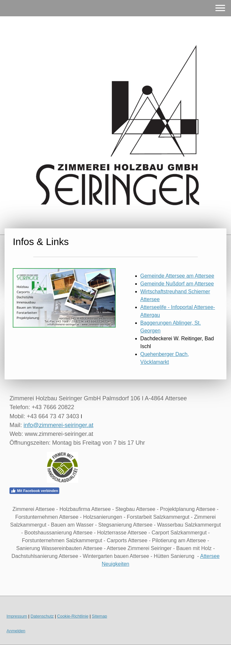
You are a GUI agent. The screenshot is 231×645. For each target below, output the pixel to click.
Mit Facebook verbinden (34, 490)
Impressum (17, 616)
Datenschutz (42, 616)
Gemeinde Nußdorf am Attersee (177, 283)
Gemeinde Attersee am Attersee (177, 276)
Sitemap (99, 616)
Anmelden (16, 630)
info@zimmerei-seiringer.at (58, 425)
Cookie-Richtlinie (72, 616)
